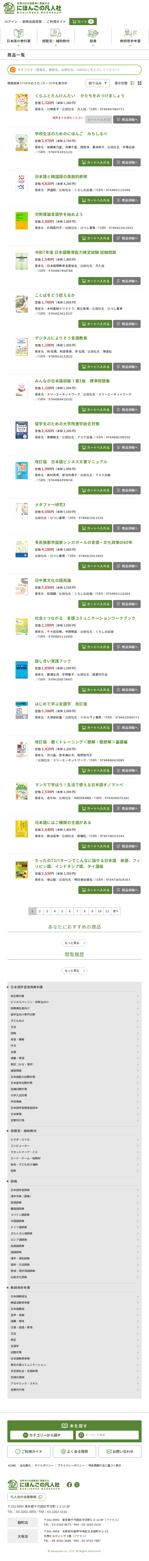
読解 (13, 1033)
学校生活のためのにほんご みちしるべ (71, 133)
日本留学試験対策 (21, 1083)
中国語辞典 (17, 1221)
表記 (13, 1340)
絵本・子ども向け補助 (24, 1164)
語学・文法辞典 (20, 1264)
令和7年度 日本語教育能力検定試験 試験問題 (75, 252)
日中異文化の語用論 (53, 580)
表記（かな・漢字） (23, 1064)
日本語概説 (17, 1309)
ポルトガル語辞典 (21, 1233)
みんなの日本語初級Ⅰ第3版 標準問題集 (72, 381)
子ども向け (17, 1021)
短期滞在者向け (20, 1008)
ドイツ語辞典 (19, 1227)
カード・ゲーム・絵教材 (26, 1158)
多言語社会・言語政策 (24, 1371)
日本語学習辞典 (20, 1190)
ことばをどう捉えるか (55, 295)
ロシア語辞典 (19, 1240)
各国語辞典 (17, 1246)
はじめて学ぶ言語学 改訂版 (61, 704)
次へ (116, 911)
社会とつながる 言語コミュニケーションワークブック (85, 618)
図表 (13, 1171)
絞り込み (95, 83)
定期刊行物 (17, 1120)
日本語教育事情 (20, 1358)
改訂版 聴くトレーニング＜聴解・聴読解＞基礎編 (81, 742)
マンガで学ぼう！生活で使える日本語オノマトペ (79, 784)
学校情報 (16, 1101)
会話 (13, 1052)
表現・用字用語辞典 (23, 1271)
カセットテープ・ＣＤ (24, 1152)
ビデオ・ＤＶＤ (20, 1139)
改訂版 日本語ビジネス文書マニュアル (71, 461)
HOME (12, 1465)
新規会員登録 (32, 21)
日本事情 (16, 1114)
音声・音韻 (17, 1315)
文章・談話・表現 (21, 1327)
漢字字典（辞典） (21, 1196)
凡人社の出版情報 (23, 1496)
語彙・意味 (17, 1321)
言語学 (15, 1346)
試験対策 (16, 1352)
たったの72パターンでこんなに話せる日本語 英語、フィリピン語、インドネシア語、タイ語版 (88, 863)
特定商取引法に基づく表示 (104, 1465)
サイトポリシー (44, 1465)
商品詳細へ (130, 119)
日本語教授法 (19, 1296)
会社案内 (25, 1465)
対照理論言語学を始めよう (59, 214)
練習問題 (16, 1070)
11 (107, 911)
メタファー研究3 (50, 504)
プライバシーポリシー (71, 1465)
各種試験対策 (19, 1089)
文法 (13, 1027)
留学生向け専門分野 (23, 1014)
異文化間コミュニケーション (28, 1365)
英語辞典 (16, 1202)
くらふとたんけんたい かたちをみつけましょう (80, 95)
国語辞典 (16, 1252)
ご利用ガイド (56, 21)
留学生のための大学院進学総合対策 (67, 423)
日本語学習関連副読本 (24, 1108)
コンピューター (20, 1146)
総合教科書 (17, 996)
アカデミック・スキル (24, 1383)
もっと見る (72, 943)
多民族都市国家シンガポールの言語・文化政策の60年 (84, 542)
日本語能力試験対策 (23, 1077)
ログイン (11, 21)
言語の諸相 (17, 1377)
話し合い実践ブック (53, 661)
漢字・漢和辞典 (20, 1258)
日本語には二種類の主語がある (63, 822)
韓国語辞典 (17, 1209)
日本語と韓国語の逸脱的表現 (61, 176)
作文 (13, 1045)
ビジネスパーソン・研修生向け (30, 1002)
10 (100, 911)
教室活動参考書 (20, 1302)
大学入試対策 (19, 1095)
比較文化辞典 (19, 1277)
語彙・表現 (17, 1058)
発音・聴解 (17, 1039)
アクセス (112, 1520)
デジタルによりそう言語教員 (61, 338)
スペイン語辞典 (20, 1215)
